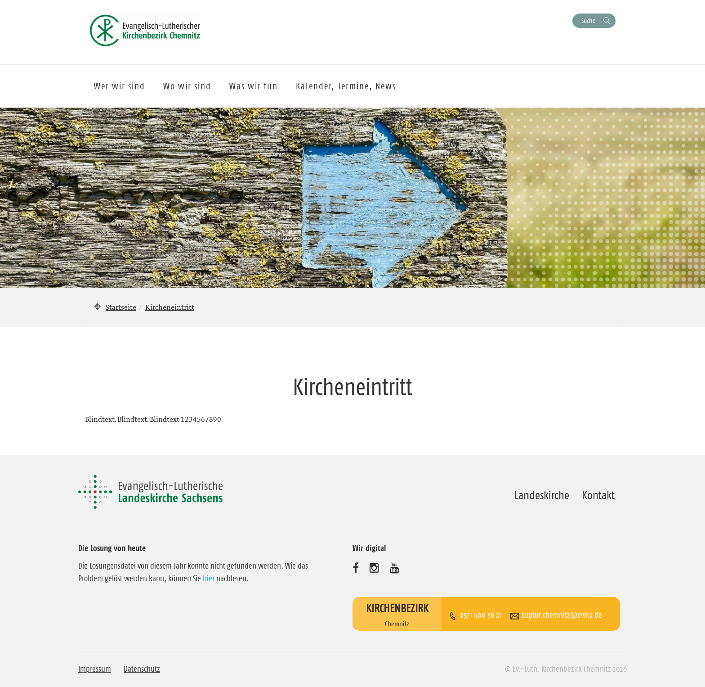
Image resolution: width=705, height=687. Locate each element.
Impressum (94, 669)
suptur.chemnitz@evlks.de (562, 615)
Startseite (121, 307)
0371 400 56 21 (480, 615)
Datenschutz (142, 669)
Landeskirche (541, 495)
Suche (588, 20)
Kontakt (598, 495)
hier (208, 578)
